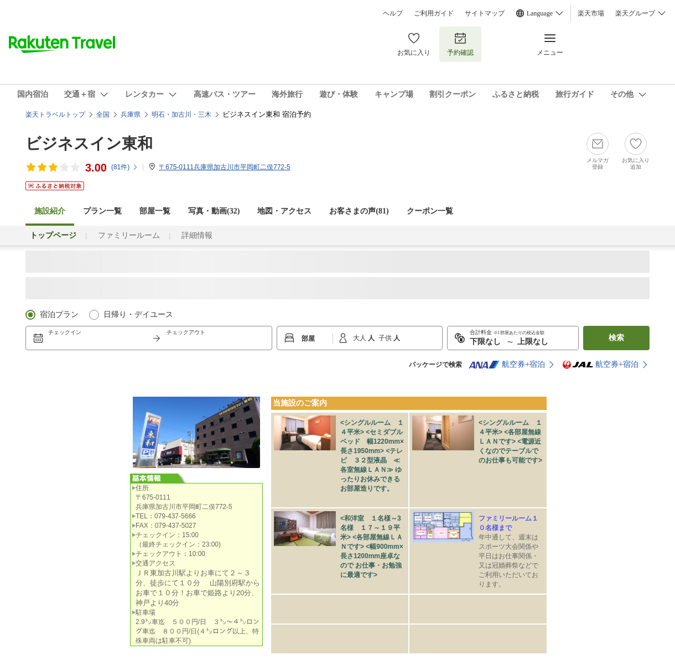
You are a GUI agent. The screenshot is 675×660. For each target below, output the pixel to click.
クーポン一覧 (430, 211)
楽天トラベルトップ (55, 114)
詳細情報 (196, 235)
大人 (360, 338)
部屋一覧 (154, 211)
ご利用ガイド (434, 13)
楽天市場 (591, 13)
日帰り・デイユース (138, 314)
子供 (385, 338)
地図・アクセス (284, 211)
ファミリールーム (129, 235)
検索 (616, 338)
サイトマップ (485, 13)
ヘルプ (393, 13)
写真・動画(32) (214, 211)
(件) (124, 167)
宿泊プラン (59, 314)
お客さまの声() (358, 211)
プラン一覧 (102, 211)
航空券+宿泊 (507, 364)
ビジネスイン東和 (89, 143)
